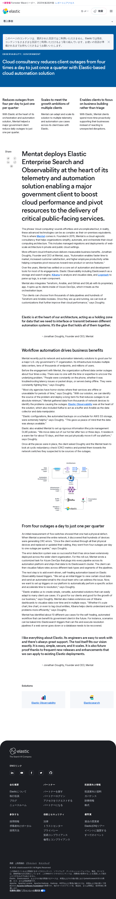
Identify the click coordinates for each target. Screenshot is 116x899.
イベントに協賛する (95, 830)
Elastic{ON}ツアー (95, 825)
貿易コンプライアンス (56, 834)
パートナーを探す (53, 791)
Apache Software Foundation (30, 886)
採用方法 (14, 830)
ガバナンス (91, 796)
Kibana (56, 274)
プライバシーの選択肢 (31, 890)
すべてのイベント (94, 834)
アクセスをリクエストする (58, 800)
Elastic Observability (80, 404)
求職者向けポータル (20, 825)
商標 (11, 863)
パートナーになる (53, 805)
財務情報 (89, 800)
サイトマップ (44, 863)
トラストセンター (53, 825)
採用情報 (14, 821)
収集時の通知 (15, 890)
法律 (46, 821)
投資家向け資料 (93, 791)
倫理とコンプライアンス (57, 839)
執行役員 (14, 796)
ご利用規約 (19, 863)
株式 (87, 805)
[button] (108, 42)
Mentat (41, 236)
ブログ (13, 800)
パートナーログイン (54, 796)
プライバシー (51, 830)
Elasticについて (18, 791)
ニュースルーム (18, 805)
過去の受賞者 (92, 821)
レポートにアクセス (64, 3)
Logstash (103, 274)
